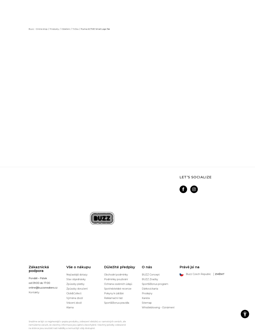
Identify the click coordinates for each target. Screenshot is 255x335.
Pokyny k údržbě (114, 289)
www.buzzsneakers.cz (56, 331)
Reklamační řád (113, 294)
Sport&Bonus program (155, 279)
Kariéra (146, 294)
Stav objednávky (76, 275)
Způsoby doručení (77, 284)
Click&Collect (73, 289)
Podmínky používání (116, 275)
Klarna (70, 303)
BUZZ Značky (150, 275)
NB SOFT (85, 331)
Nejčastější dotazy (77, 270)
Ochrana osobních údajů (118, 279)
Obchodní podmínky (116, 270)
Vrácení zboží (74, 298)
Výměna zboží (74, 294)
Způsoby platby (75, 279)
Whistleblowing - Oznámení (158, 303)
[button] (245, 314)
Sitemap (147, 298)
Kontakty (34, 288)
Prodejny (147, 289)
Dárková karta (150, 284)
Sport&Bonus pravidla (116, 298)
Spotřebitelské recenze (117, 284)
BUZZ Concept (151, 270)
